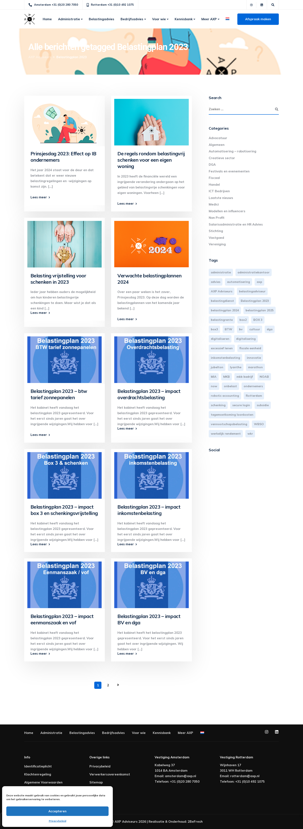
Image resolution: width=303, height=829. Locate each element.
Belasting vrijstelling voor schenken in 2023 (58, 279)
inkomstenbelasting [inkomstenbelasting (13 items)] (225, 358)
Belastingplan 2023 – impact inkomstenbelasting (148, 510)
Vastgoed (216, 238)
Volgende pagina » (118, 685)
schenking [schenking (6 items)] (218, 405)
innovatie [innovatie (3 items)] (254, 358)
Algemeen (217, 145)
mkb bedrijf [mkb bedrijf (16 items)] (245, 377)
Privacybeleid (57, 820)
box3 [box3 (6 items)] (214, 329)
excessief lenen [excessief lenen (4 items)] (222, 348)
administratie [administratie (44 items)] (221, 272)
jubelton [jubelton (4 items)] (217, 367)
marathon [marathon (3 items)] (255, 367)
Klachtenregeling (37, 774)
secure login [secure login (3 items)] (241, 405)
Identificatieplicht (38, 766)
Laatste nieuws (221, 198)
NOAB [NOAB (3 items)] (264, 377)
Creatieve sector (222, 158)
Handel (214, 185)
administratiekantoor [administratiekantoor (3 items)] (254, 272)
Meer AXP (209, 19)
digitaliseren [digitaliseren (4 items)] (220, 339)
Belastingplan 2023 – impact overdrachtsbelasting (148, 394)
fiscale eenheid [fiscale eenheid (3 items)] (250, 348)
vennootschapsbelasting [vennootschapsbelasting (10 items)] (229, 424)
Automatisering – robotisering (232, 151)
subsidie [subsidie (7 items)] (263, 405)
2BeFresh (195, 822)
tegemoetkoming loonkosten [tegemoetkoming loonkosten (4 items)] (232, 415)
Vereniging (217, 244)
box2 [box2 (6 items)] (243, 320)
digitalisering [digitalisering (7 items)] (246, 339)
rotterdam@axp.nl (244, 776)
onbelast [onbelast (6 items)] (230, 386)
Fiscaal (214, 178)
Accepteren (57, 811)
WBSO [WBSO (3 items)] (259, 424)
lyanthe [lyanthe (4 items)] (235, 367)
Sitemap (96, 782)
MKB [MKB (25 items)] (226, 377)
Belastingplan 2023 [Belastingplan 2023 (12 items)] (255, 301)
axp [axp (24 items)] (259, 282)
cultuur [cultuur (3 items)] (254, 329)
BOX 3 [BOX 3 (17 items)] (257, 320)
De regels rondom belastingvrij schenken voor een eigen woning (151, 159)
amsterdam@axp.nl (180, 776)
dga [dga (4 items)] (269, 329)
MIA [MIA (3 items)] (214, 377)
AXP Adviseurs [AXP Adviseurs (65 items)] (221, 291)
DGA (212, 165)
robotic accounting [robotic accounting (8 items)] (225, 396)
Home (47, 19)
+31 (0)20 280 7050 (184, 781)
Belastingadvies (101, 19)
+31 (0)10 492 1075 (250, 781)
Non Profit (217, 218)
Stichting (216, 231)
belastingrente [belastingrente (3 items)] (222, 320)
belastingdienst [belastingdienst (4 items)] (222, 301)
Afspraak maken (258, 19)
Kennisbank (184, 19)
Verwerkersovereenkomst (109, 774)
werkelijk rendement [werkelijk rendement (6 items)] (226, 433)
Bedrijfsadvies (132, 19)
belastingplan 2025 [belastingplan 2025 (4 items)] (260, 310)
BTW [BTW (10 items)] (228, 329)
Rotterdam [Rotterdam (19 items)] (254, 396)
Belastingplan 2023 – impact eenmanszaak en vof (62, 619)
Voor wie (159, 19)
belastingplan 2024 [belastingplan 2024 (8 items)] (225, 310)
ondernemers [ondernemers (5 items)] (253, 386)
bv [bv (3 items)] (241, 329)
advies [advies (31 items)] (215, 282)
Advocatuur (218, 138)
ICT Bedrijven (219, 191)
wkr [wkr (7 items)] (250, 433)
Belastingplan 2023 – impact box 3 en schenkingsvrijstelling (64, 510)
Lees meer (39, 197)
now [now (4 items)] (214, 386)
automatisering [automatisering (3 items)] (238, 282)
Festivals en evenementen (229, 171)
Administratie (69, 19)
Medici (214, 204)
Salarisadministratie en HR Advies (236, 224)
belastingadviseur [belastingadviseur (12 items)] (252, 291)
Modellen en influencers (227, 211)
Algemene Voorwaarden (43, 782)
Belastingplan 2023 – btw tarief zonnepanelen (59, 394)
